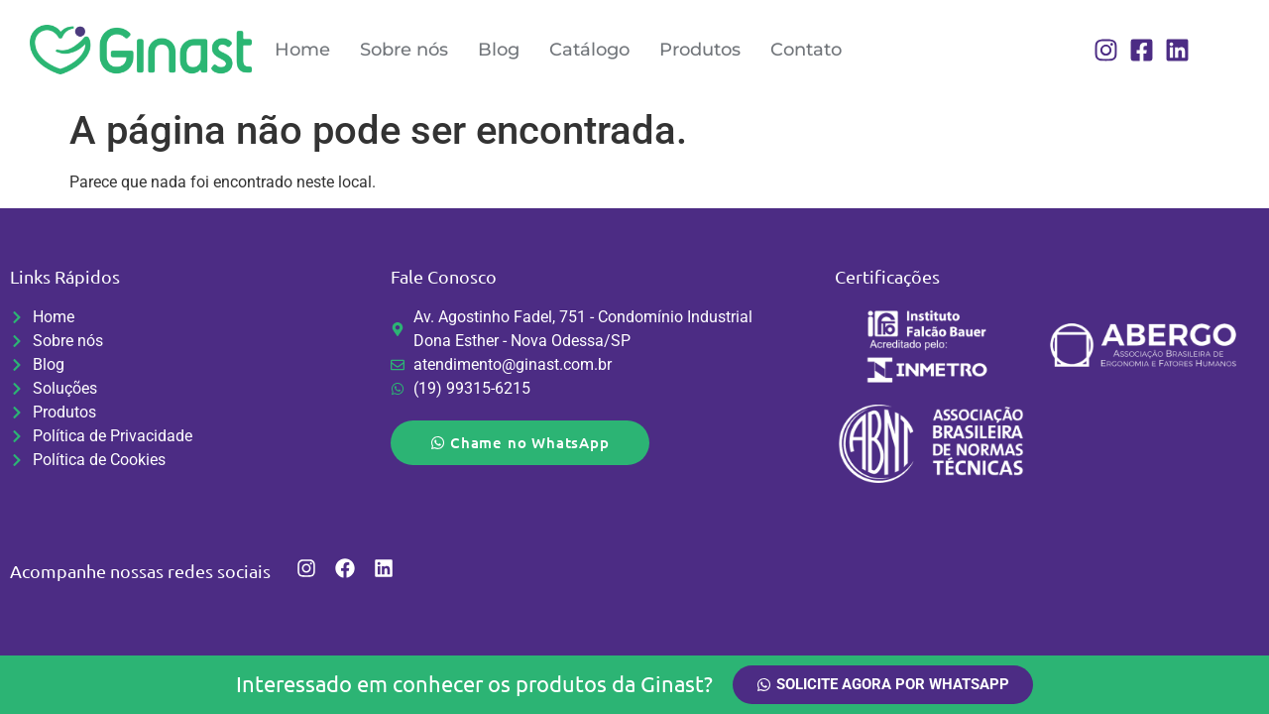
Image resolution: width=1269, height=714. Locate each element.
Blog (498, 49)
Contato (806, 49)
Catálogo (589, 49)
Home (302, 49)
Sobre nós (404, 49)
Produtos (700, 49)
